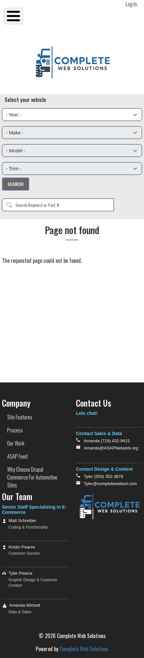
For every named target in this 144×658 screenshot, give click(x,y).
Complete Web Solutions (84, 649)
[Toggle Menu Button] (13, 16)
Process (15, 430)
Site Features (19, 417)
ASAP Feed (17, 456)
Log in (131, 4)
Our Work (15, 443)
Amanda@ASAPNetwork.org (111, 448)
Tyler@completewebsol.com (110, 483)
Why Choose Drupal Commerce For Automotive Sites (32, 477)
